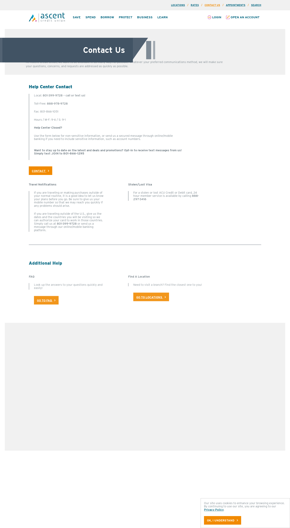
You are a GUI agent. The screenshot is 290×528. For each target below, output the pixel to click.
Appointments (235, 5)
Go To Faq (46, 326)
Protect (125, 17)
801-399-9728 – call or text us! (64, 90)
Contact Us (212, 5)
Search (256, 5)
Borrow (107, 17)
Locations (178, 5)
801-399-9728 (67, 219)
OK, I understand (222, 520)
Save (77, 17)
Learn (162, 17)
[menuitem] (77, 17)
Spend (90, 17)
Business (145, 17)
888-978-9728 (57, 99)
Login (216, 17)
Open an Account (245, 17)
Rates (195, 5)
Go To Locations (151, 323)
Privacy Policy (214, 510)
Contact (40, 166)
